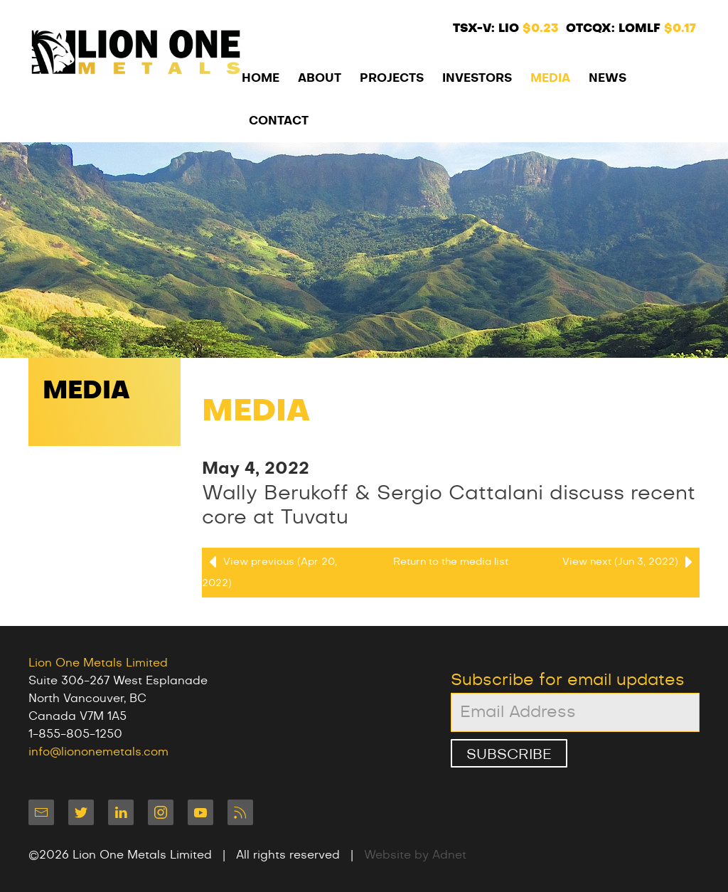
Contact (279, 121)
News (607, 78)
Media (550, 78)
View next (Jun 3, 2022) (631, 562)
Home (260, 78)
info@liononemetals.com (98, 752)
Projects (392, 78)
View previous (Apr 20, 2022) (269, 569)
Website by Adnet (415, 855)
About (319, 78)
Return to (450, 562)
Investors (477, 78)
